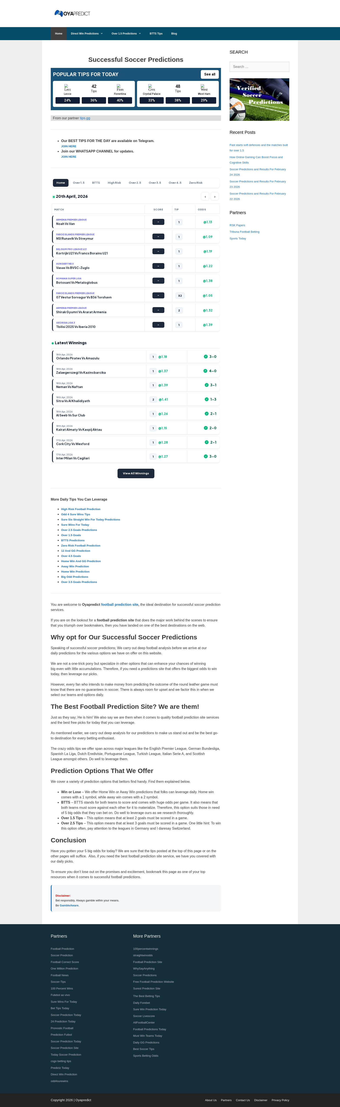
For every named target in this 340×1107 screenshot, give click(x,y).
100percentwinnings (145, 948)
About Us (210, 1100)
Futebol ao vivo (60, 995)
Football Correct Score (65, 962)
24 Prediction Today (63, 1021)
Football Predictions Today (149, 1029)
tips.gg (85, 118)
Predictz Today (60, 1067)
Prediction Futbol (61, 1034)
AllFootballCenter (144, 1022)
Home (58, 33)
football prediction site (119, 604)
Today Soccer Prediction (66, 1054)
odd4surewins (59, 1081)
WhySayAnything (144, 968)
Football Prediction (62, 948)
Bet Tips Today (60, 1008)
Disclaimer (260, 1100)
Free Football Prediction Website (153, 981)
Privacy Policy (280, 1100)
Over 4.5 (175, 182)
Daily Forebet (141, 1002)
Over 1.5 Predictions (128, 33)
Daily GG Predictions (146, 1042)
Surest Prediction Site (146, 988)
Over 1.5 (78, 182)
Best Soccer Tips (143, 1049)
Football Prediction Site (147, 962)
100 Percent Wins (62, 988)
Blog (174, 33)
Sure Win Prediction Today (149, 1009)
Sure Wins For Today (64, 1001)
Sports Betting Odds (145, 1055)
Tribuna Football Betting (245, 231)
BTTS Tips (156, 33)
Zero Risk (196, 182)
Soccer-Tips (58, 981)
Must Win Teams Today (147, 1035)
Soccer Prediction (62, 955)
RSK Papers (237, 225)
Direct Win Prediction (64, 1074)
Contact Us (243, 1100)
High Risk (114, 182)
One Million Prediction (64, 968)
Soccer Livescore (144, 1016)
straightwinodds (143, 955)
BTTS (96, 182)
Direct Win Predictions (89, 33)
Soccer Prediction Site (64, 1048)
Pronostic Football (62, 1028)
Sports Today (238, 238)
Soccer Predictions (145, 975)
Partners (226, 1100)
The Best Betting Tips (146, 996)
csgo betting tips (61, 1061)
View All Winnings (136, 473)
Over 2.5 (135, 182)
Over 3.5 (155, 182)
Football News (60, 975)
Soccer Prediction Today (66, 1015)
